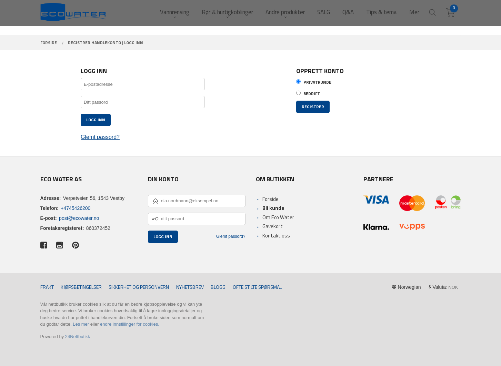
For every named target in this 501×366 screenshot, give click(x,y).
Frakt (47, 287)
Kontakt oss (276, 236)
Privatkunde (317, 82)
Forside (270, 199)
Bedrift (311, 94)
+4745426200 (75, 208)
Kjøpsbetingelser (81, 287)
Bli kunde (273, 208)
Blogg (218, 287)
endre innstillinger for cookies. (129, 324)
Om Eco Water (278, 217)
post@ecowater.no (79, 218)
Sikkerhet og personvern (139, 287)
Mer (414, 12)
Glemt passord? (100, 137)
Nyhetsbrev (190, 287)
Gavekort (272, 226)
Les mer (81, 324)
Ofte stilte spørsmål (257, 287)
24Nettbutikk (77, 336)
